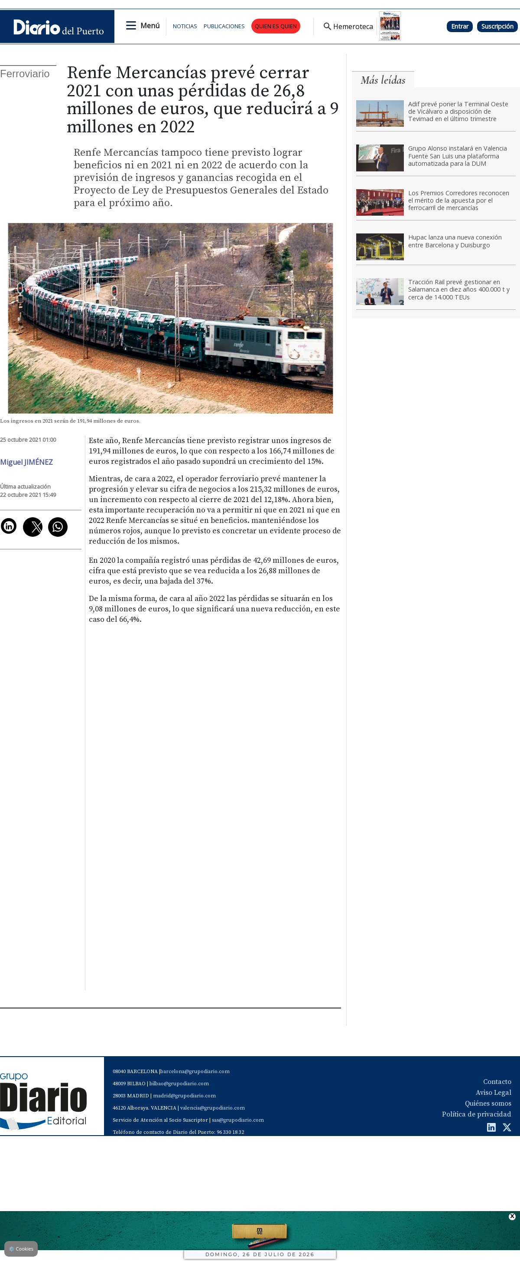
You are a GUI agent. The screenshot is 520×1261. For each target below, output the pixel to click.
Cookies (21, 1248)
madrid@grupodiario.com (184, 1096)
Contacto (497, 1081)
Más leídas (383, 80)
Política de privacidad (476, 1114)
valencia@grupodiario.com (212, 1108)
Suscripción (497, 26)
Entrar (459, 26)
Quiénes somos (488, 1103)
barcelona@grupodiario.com (195, 1071)
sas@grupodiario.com (238, 1120)
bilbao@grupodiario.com (179, 1083)
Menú (149, 25)
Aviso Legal (493, 1092)
